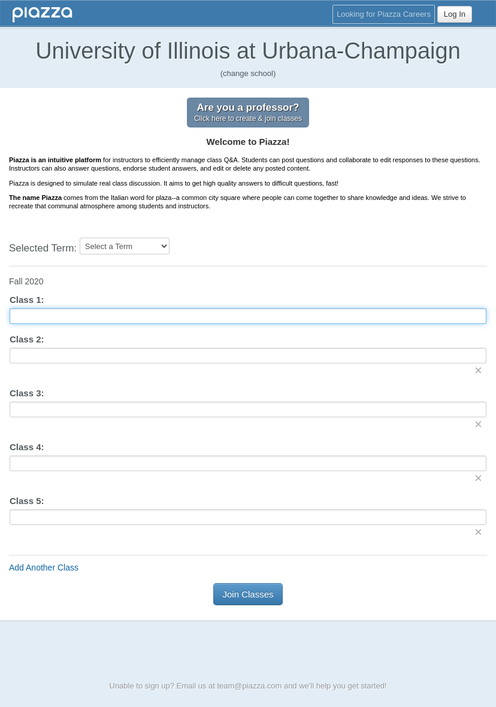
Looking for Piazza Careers (384, 14)
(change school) (248, 73)
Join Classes (247, 594)
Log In (454, 14)
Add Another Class (43, 567)
